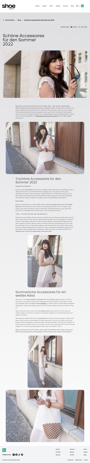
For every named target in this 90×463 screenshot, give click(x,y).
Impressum (71, 460)
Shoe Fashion (10, 20)
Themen (58, 452)
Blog (72, 6)
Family (58, 6)
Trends (37, 6)
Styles (44, 6)
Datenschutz (78, 460)
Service (65, 6)
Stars (51, 6)
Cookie (86, 460)
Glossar (58, 455)
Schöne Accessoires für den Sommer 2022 (39, 20)
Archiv (58, 449)
